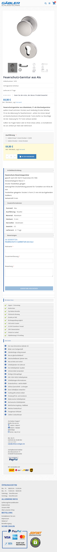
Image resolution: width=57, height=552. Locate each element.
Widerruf (4, 521)
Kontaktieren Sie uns (8, 516)
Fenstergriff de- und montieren (17, 396)
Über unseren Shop (8, 510)
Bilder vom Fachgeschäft (15, 349)
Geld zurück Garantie (13, 323)
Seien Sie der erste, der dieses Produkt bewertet (30, 95)
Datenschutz (6, 505)
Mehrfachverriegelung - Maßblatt (18, 405)
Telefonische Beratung (14, 314)
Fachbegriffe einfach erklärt (16, 393)
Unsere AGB (6, 507)
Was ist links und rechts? (15, 362)
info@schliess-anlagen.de (16, 444)
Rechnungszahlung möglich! (15, 320)
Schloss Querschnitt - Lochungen (18, 387)
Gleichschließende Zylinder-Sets (17, 358)
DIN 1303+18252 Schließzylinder (17, 377)
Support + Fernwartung (14, 305)
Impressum (5, 518)
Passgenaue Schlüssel (14, 411)
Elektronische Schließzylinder (16, 399)
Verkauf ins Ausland (13, 332)
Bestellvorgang (6, 523)
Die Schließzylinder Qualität (16, 368)
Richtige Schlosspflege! (15, 374)
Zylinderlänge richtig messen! (17, 352)
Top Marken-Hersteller (14, 311)
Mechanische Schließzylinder (16, 402)
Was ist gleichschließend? (15, 355)
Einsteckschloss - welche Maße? (17, 383)
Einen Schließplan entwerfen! (16, 390)
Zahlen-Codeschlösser (15, 415)
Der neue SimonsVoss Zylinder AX (18, 346)
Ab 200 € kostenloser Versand (16, 326)
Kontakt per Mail (12, 317)
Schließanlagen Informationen (17, 380)
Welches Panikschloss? (15, 408)
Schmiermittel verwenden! (16, 371)
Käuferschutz (11, 308)
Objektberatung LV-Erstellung (16, 335)
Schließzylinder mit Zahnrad (16, 365)
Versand (19, 102)
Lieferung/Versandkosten (10, 502)
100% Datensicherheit (13, 329)
